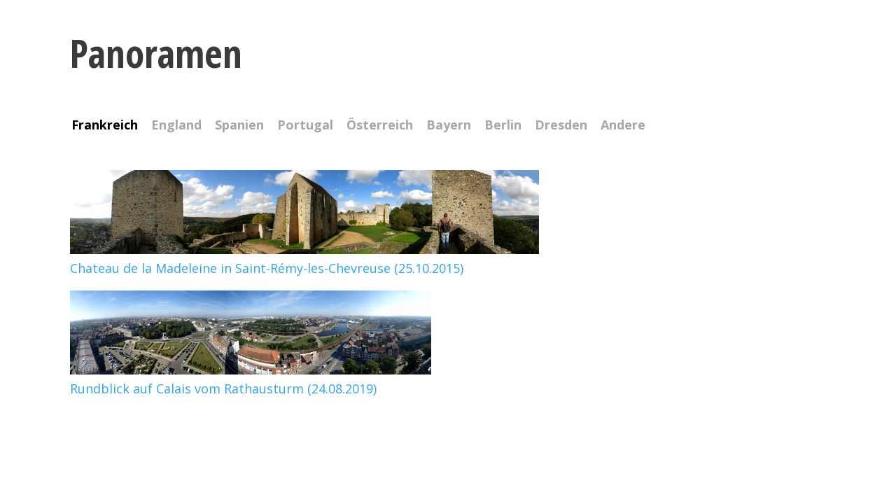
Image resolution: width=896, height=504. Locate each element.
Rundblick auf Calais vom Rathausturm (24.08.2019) (250, 379)
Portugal (305, 125)
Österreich (379, 125)
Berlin (503, 125)
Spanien (239, 125)
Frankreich (104, 125)
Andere (623, 125)
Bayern (448, 125)
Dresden (561, 125)
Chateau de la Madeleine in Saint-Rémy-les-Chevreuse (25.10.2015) (304, 258)
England (176, 125)
